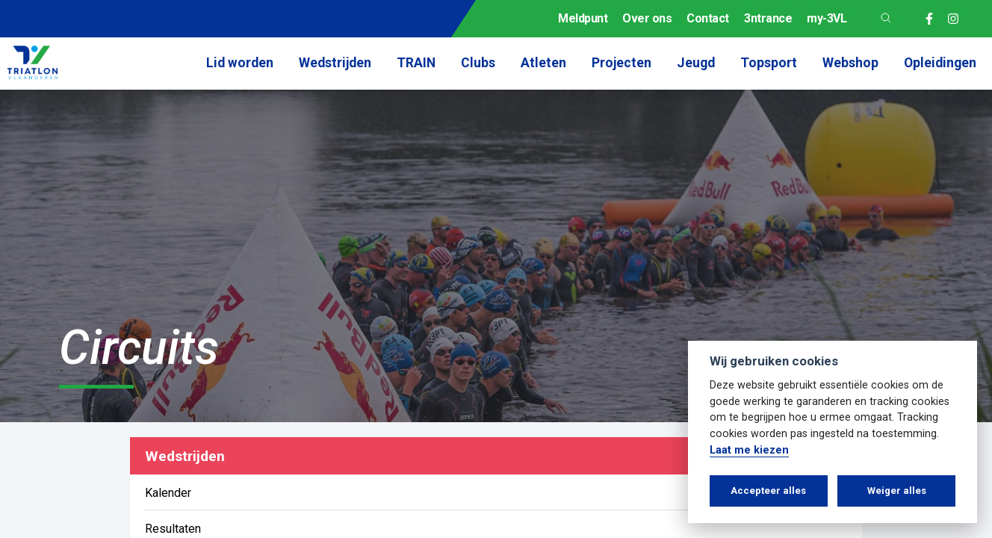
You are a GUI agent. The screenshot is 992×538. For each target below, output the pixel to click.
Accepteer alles (768, 490)
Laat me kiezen (749, 450)
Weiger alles (896, 490)
